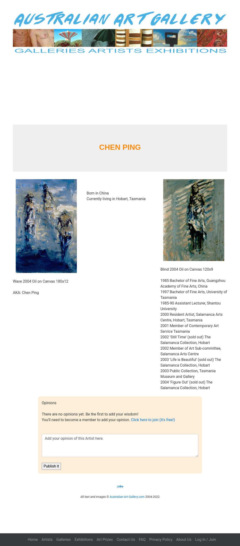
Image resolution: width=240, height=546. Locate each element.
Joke (120, 486)
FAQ (142, 539)
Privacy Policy (160, 539)
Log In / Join (205, 539)
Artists (46, 539)
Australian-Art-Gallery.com (127, 497)
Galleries (63, 539)
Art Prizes (105, 539)
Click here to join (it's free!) (153, 420)
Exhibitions (84, 539)
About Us (183, 539)
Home (33, 539)
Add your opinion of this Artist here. (120, 445)
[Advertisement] (120, 89)
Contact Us (126, 539)
